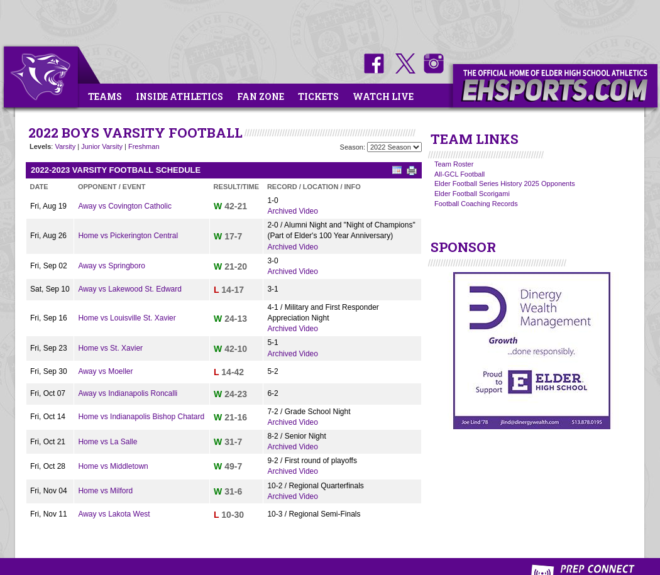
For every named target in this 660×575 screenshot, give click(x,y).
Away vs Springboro (111, 265)
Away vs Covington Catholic (125, 206)
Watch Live (383, 96)
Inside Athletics (179, 96)
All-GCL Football (459, 174)
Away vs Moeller (105, 371)
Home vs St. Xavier (110, 348)
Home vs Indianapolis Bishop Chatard (141, 416)
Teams (105, 96)
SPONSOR (463, 247)
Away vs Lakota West (114, 514)
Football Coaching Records (476, 203)
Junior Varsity (102, 146)
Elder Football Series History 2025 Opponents (504, 183)
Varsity (65, 146)
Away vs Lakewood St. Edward (130, 289)
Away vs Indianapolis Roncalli (127, 393)
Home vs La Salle (107, 441)
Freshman (144, 146)
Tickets (318, 96)
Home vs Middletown (113, 466)
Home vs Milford (105, 490)
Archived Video (292, 211)
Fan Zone (260, 96)
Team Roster (453, 164)
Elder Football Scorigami (472, 193)
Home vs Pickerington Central (128, 235)
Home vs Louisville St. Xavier (126, 318)
